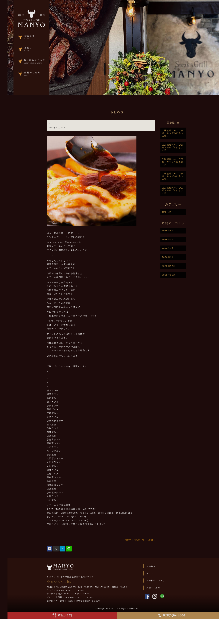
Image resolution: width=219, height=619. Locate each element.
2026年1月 (181, 257)
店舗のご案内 (166, 587)
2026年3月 (181, 239)
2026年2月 (181, 248)
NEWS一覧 (152, 540)
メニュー (163, 573)
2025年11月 (181, 275)
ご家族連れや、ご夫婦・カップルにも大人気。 (185, 133)
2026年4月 (181, 230)
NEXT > (164, 540)
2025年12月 (181, 266)
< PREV (139, 540)
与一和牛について (168, 580)
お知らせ (179, 212)
